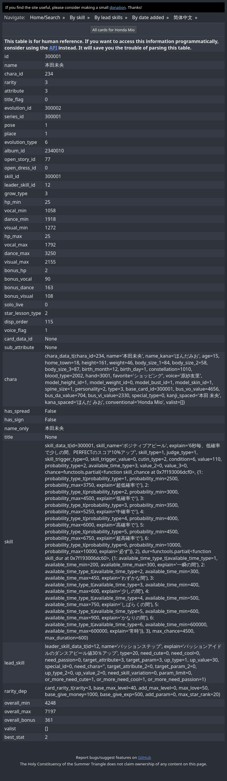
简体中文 (183, 17)
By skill (77, 17)
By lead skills (109, 17)
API (53, 48)
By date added (148, 17)
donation (117, 7)
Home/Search (45, 17)
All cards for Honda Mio (114, 29)
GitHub (144, 757)
